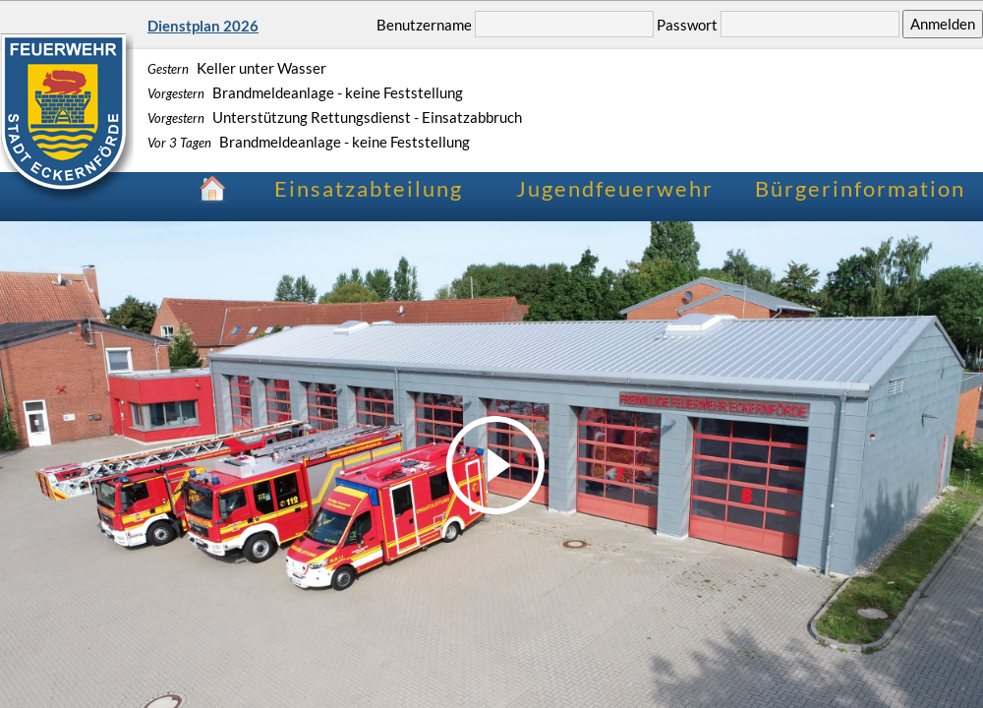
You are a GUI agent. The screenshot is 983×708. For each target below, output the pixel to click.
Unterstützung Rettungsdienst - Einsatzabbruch (334, 117)
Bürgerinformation (860, 188)
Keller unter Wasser (236, 68)
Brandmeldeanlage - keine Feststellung (305, 92)
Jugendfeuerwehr (615, 188)
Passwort (687, 23)
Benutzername (424, 23)
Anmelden (942, 23)
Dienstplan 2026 (203, 25)
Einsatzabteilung (368, 188)
